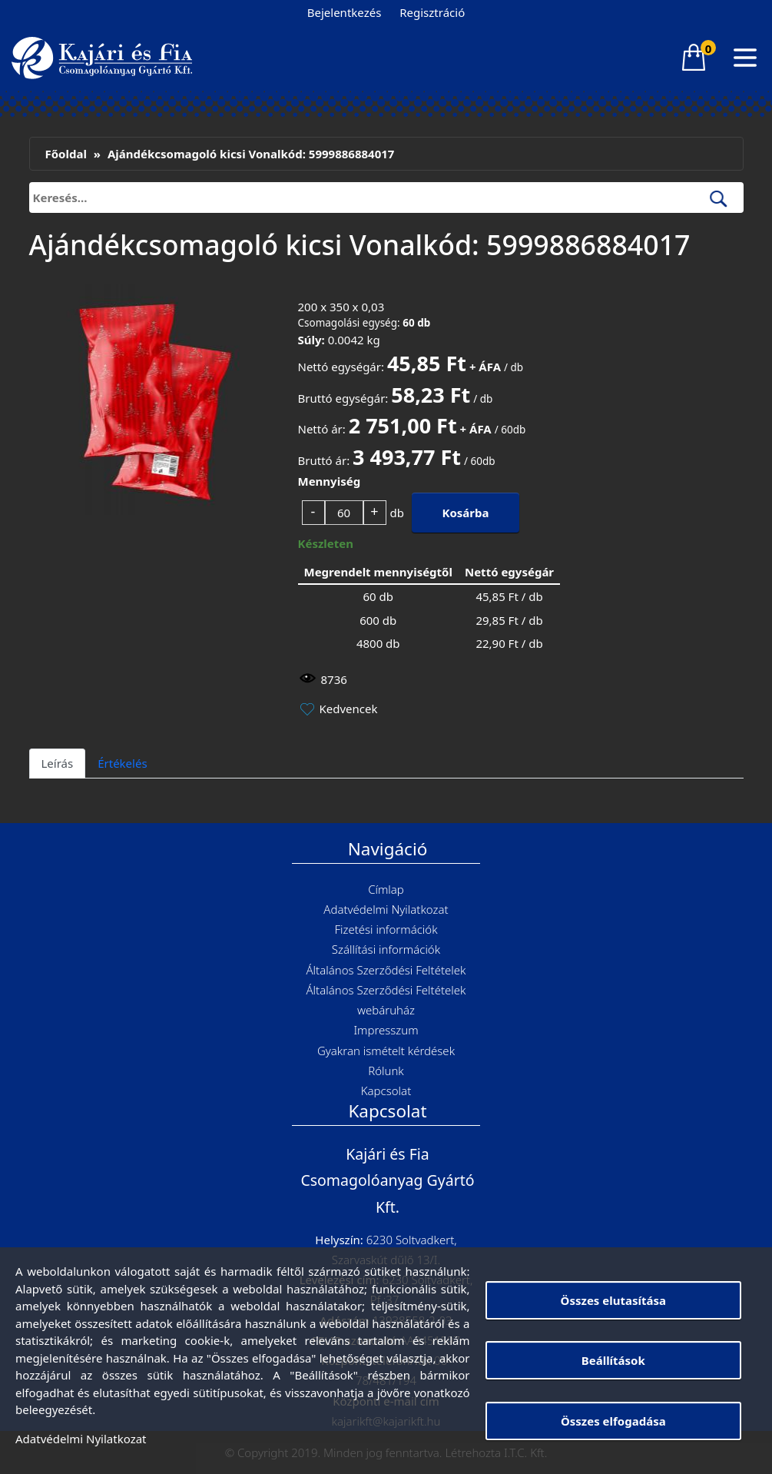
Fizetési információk (385, 929)
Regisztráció (432, 12)
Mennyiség (329, 481)
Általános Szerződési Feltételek (386, 970)
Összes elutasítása (613, 1300)
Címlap (386, 889)
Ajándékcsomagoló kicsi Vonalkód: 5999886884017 (251, 153)
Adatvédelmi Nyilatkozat (385, 909)
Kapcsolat (386, 1090)
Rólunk (386, 1070)
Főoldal (66, 153)
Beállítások (613, 1360)
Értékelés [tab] (122, 763)
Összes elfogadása (613, 1421)
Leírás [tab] (57, 763)
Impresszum (385, 1029)
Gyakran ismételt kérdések (386, 1050)
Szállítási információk (386, 949)
